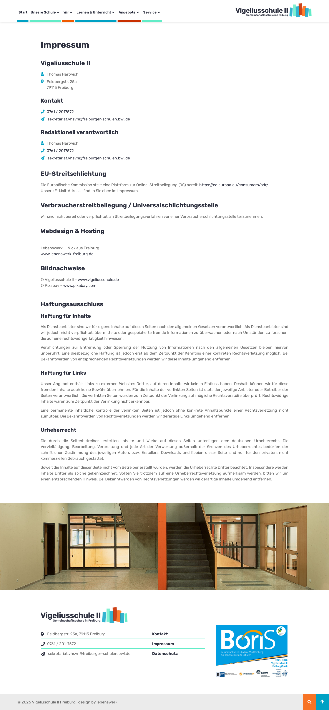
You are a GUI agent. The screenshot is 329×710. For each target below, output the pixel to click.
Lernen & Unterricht (95, 12)
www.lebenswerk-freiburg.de (67, 254)
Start (22, 12)
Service (152, 12)
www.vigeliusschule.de (98, 279)
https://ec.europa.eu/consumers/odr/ (233, 185)
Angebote (129, 12)
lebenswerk (107, 702)
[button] (309, 702)
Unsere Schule (45, 12)
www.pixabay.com (79, 285)
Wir (68, 12)
